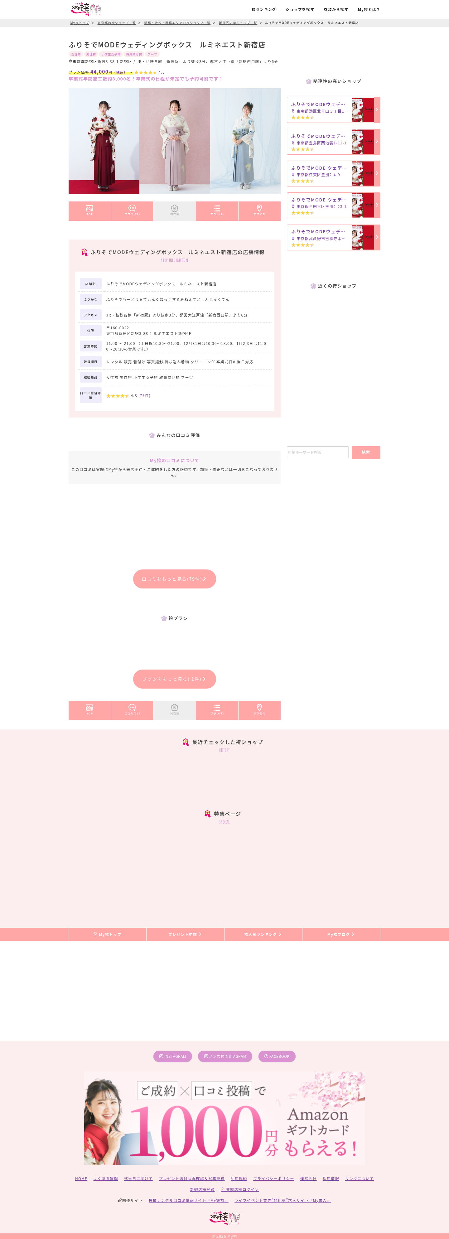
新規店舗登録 (202, 1189)
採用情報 (331, 1178)
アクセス (260, 209)
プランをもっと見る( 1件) (174, 679)
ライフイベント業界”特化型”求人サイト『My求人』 (282, 1200)
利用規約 (239, 1178)
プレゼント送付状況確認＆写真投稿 (192, 1178)
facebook (277, 1056)
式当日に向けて (138, 1178)
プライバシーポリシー (273, 1178)
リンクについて (359, 1178)
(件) (144, 395)
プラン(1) (217, 209)
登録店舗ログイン (240, 1189)
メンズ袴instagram (225, 1056)
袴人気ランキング (263, 934)
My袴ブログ (341, 934)
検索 (366, 451)
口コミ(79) (132, 209)
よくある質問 (106, 1178)
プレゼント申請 (185, 934)
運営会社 (308, 1178)
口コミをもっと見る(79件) (175, 579)
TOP (90, 209)
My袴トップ (107, 934)
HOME (81, 1178)
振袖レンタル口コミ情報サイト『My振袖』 (189, 1200)
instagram (172, 1056)
